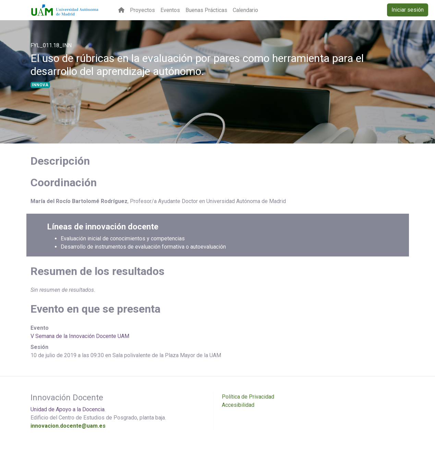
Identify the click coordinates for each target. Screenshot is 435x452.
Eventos (170, 10)
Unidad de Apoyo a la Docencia (68, 409)
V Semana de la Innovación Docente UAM (80, 336)
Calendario (245, 10)
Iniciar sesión (407, 10)
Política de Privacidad (248, 396)
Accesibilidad (238, 405)
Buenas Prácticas (206, 10)
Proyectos (142, 10)
